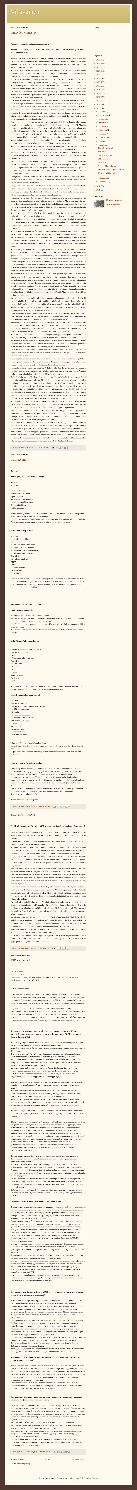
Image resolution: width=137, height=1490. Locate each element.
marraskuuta (103, 115)
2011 (98, 190)
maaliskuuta (103, 145)
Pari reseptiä (18, 459)
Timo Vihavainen (116, 200)
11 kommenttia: (44, 1452)
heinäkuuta (103, 130)
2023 (98, 71)
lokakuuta (102, 119)
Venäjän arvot (103, 162)
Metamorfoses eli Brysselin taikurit (111, 170)
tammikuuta (103, 182)
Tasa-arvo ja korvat (23, 814)
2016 (98, 97)
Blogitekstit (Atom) (22, 1464)
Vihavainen (25, 11)
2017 (98, 93)
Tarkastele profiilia (113, 204)
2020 (98, 82)
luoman (76, 1478)
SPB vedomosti (20, 960)
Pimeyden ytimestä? (23, 32)
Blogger (95, 1478)
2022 (98, 75)
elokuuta (102, 126)
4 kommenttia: (44, 447)
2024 (98, 67)
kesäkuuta (102, 134)
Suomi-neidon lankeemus (107, 166)
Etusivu (48, 1459)
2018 (98, 90)
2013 (98, 108)
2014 (98, 105)
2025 (98, 64)
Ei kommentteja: (45, 806)
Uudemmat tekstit (17, 1459)
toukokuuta (103, 138)
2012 (98, 186)
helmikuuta (103, 178)
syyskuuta (102, 123)
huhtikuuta (103, 141)
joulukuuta (103, 112)
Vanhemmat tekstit (78, 1459)
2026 (98, 60)
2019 (98, 86)
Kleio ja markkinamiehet (107, 173)
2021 (98, 79)
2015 (98, 101)
